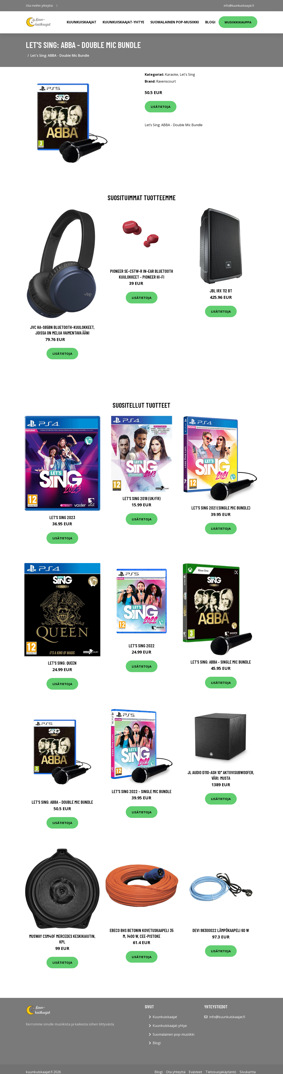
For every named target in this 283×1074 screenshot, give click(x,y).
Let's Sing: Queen (62, 662)
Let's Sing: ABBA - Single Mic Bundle (221, 661)
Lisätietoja (160, 106)
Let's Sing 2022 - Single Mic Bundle (141, 791)
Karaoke (171, 74)
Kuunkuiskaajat (81, 22)
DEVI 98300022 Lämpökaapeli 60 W (220, 930)
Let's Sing (187, 74)
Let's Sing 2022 (142, 645)
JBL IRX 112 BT (221, 290)
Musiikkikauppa (238, 22)
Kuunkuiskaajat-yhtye (123, 22)
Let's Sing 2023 (62, 517)
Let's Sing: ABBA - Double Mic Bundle (62, 802)
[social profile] (57, 6)
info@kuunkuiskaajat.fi (239, 6)
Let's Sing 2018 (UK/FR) (142, 498)
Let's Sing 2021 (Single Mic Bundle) (220, 507)
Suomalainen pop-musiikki (174, 22)
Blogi (210, 22)
